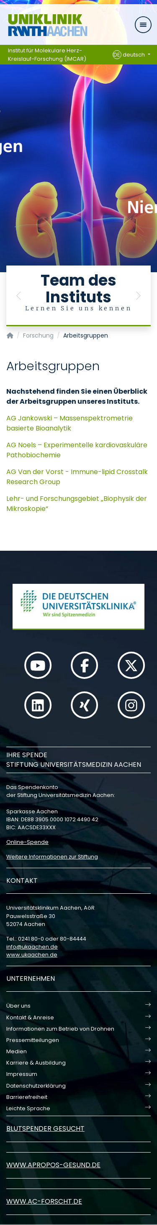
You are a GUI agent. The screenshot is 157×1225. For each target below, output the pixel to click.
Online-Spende (27, 842)
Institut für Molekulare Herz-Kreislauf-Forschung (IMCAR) (47, 54)
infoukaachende (32, 946)
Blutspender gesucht (45, 1128)
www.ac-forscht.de (44, 1201)
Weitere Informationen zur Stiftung (52, 856)
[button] (18, 296)
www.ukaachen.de (31, 954)
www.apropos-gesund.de (53, 1165)
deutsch (130, 54)
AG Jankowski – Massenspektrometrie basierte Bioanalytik (69, 423)
